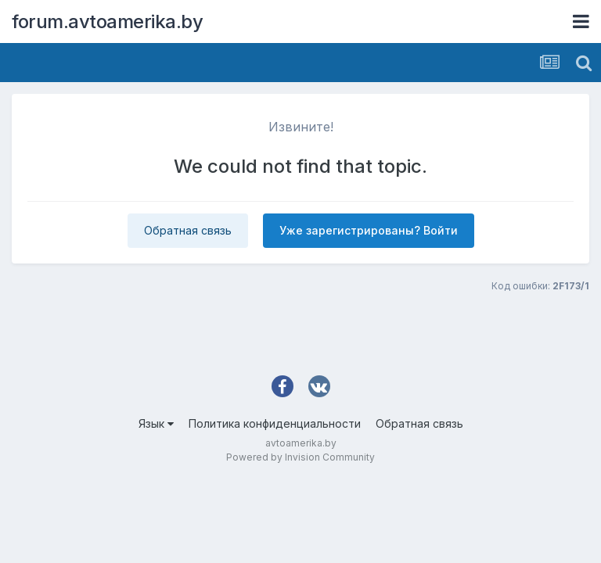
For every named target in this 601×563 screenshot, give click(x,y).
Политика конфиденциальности (275, 423)
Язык (156, 423)
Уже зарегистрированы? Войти (368, 230)
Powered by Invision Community (300, 457)
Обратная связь (188, 230)
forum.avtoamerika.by (107, 21)
